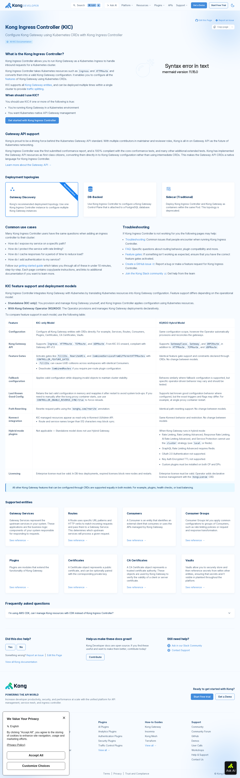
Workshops (198, 750)
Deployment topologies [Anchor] (22, 177)
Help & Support (200, 754)
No (21, 647)
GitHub (195, 736)
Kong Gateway (60, 726)
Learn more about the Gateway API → (28, 165)
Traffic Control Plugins (110, 745)
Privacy (118, 773)
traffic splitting (35, 89)
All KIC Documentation (19, 41)
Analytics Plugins (107, 731)
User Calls (197, 745)
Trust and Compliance (137, 773)
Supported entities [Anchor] (18, 502)
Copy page (220, 27)
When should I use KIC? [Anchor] (22, 95)
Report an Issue (35, 655)
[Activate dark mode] (233, 5)
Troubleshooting (135, 239)
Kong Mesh (58, 736)
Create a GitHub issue (138, 264)
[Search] (86, 5)
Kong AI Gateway (61, 731)
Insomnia (56, 740)
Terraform (150, 740)
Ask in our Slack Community (184, 645)
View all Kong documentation (21, 661)
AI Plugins (103, 726)
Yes (10, 647)
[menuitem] (127, 5)
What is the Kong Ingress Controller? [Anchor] (34, 54)
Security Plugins (107, 740)
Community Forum (201, 731)
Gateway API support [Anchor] (22, 134)
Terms (106, 773)
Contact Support (178, 650)
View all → (104, 750)
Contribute (95, 657)
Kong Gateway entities (38, 85)
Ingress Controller (61, 750)
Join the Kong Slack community (144, 273)
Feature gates (133, 254)
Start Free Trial (218, 5)
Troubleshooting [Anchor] (136, 227)
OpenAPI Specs (60, 745)
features (10, 79)
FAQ (128, 249)
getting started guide (31, 265)
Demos (195, 740)
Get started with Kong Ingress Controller (32, 120)
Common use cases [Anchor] (20, 227)
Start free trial (202, 696)
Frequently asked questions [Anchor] (27, 603)
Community (198, 726)
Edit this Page (54, 655)
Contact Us (198, 759)
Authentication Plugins (110, 736)
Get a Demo (199, 5)
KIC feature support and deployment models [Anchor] (40, 286)
